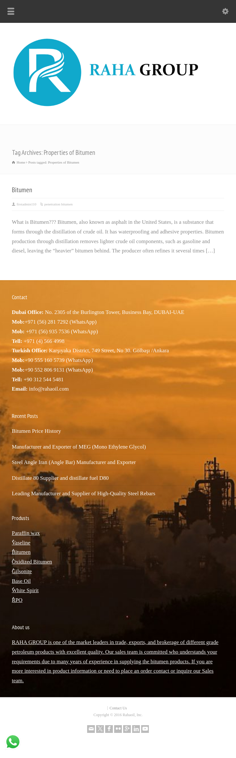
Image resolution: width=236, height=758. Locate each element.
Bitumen (22, 189)
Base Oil (21, 581)
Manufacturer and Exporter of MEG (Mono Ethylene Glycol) (79, 447)
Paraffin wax (26, 533)
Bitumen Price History (36, 431)
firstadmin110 (26, 204)
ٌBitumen (21, 552)
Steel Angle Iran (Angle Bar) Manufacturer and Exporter (74, 462)
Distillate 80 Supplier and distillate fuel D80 (60, 478)
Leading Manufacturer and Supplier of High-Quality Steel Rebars (83, 493)
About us (21, 627)
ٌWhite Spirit (25, 590)
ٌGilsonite (22, 571)
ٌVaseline (21, 543)
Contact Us (118, 708)
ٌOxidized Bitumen (32, 562)
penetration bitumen (58, 204)
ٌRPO (17, 600)
